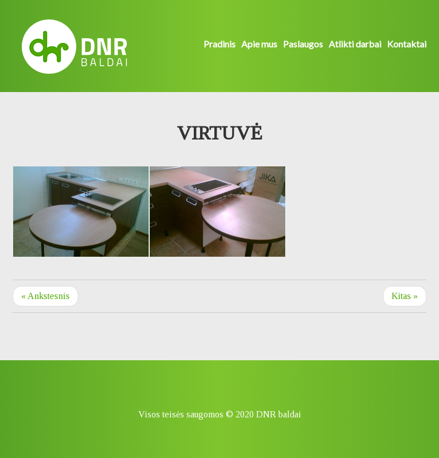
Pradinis (219, 43)
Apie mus (259, 43)
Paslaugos (303, 43)
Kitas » (405, 296)
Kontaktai (406, 43)
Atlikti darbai (355, 43)
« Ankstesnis (45, 296)
